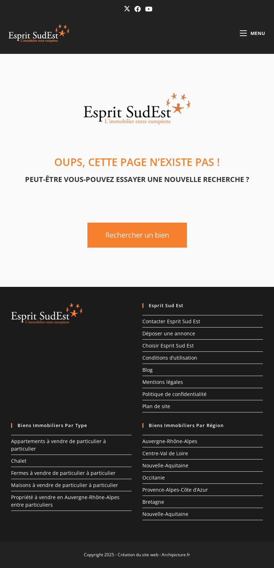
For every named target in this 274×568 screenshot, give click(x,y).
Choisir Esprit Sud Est (168, 345)
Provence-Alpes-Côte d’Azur (175, 489)
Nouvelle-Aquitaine (165, 465)
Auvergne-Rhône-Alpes (169, 441)
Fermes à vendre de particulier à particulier (63, 473)
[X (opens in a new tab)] (127, 8)
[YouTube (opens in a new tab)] (147, 9)
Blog (147, 369)
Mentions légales (162, 382)
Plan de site (156, 406)
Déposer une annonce (168, 333)
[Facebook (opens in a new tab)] (137, 9)
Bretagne (153, 501)
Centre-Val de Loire (165, 453)
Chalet (18, 460)
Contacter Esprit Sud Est (171, 321)
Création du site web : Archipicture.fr (154, 555)
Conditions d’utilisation (169, 357)
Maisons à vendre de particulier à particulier (64, 485)
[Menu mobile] (252, 33)
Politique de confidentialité (174, 394)
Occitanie (153, 477)
